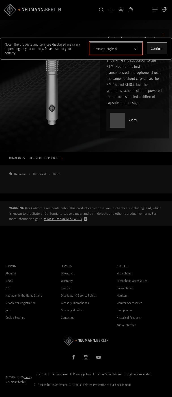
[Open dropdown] (116, 48)
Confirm (156, 48)
